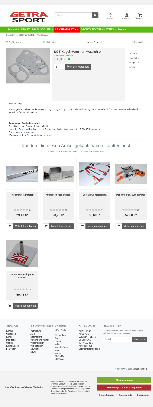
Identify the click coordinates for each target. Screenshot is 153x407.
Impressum (35, 331)
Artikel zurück (50, 42)
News (33, 352)
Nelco (57, 344)
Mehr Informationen (25, 226)
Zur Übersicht (13, 42)
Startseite (13, 29)
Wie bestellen (36, 346)
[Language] (110, 16)
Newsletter (35, 349)
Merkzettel (11, 340)
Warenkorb (11, 334)
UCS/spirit (59, 359)
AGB (32, 334)
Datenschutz (36, 337)
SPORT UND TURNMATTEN (98, 29)
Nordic (58, 353)
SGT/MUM (59, 356)
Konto (9, 337)
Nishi (57, 350)
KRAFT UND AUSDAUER (37, 29)
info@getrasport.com (25, 132)
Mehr (122, 29)
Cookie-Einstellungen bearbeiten (12, 346)
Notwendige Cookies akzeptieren (124, 387)
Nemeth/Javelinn (62, 347)
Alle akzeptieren (124, 380)
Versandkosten (140, 369)
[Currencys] (118, 16)
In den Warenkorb (78, 66)
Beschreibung (15, 103)
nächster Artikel (139, 42)
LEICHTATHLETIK (67, 29)
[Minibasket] (140, 16)
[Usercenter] (127, 16)
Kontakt (9, 331)
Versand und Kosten (39, 340)
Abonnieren (139, 339)
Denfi (57, 338)
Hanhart (58, 341)
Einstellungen (106, 395)
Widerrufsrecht (37, 343)
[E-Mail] (117, 339)
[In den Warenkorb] (10, 226)
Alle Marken (60, 335)
